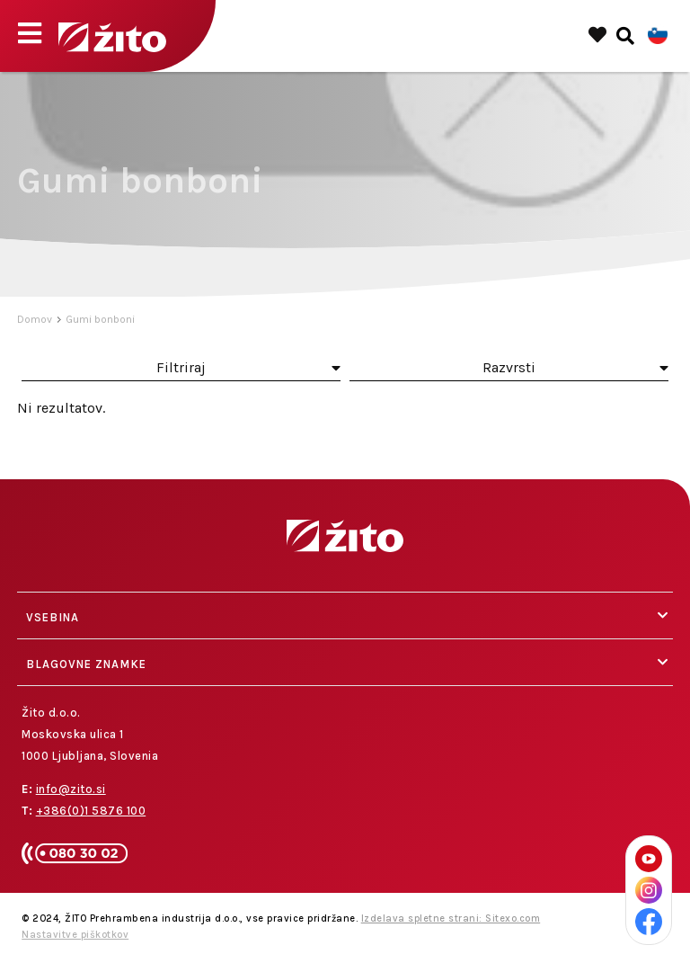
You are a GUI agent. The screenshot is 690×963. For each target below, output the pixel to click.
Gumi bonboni (100, 319)
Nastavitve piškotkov (75, 935)
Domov (34, 319)
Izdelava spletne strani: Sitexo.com (451, 918)
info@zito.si (71, 789)
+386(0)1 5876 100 (91, 810)
